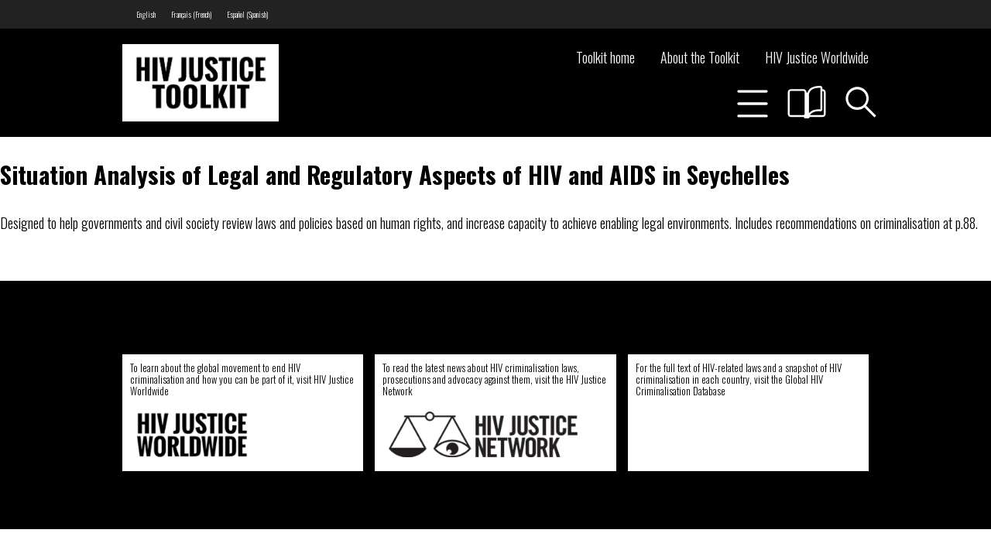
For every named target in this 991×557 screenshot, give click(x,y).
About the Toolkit (699, 57)
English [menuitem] (146, 14)
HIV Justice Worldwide (817, 57)
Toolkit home (605, 57)
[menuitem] (146, 14)
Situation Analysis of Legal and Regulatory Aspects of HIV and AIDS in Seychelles (395, 174)
